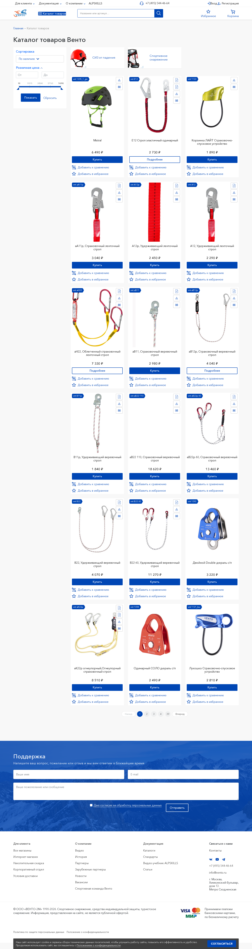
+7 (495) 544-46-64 (156, 3)
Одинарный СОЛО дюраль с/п (155, 671)
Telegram (223, 866)
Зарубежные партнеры (90, 876)
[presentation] (39, 817)
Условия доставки (25, 882)
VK (210, 866)
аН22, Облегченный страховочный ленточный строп (97, 353)
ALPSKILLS (95, 3)
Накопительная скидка (28, 869)
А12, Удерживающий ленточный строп (212, 246)
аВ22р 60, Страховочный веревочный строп (212, 460)
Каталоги (149, 857)
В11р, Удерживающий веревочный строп (97, 460)
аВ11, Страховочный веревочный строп (154, 353)
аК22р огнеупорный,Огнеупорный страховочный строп (97, 673)
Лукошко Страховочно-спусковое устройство (212, 673)
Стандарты (150, 863)
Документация (49, 3)
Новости (80, 882)
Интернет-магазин (25, 863)
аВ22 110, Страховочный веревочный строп (154, 460)
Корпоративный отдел (28, 876)
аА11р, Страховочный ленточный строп (97, 246)
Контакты (215, 857)
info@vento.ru (217, 879)
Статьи (147, 876)
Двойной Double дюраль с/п (212, 565)
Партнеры (82, 869)
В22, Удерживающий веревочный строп (97, 566)
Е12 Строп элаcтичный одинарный (155, 138)
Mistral (97, 138)
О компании (74, 3)
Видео (79, 857)
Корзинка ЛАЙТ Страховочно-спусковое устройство (212, 139)
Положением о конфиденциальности (99, 945)
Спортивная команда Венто (93, 895)
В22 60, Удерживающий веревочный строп (155, 566)
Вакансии (81, 888)
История (81, 863)
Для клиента (23, 3)
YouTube (217, 866)
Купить (97, 158)
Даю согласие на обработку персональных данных (128, 811)
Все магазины (22, 857)
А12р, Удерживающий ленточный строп (155, 246)
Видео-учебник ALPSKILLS (160, 869)
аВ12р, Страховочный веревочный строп (212, 353)
